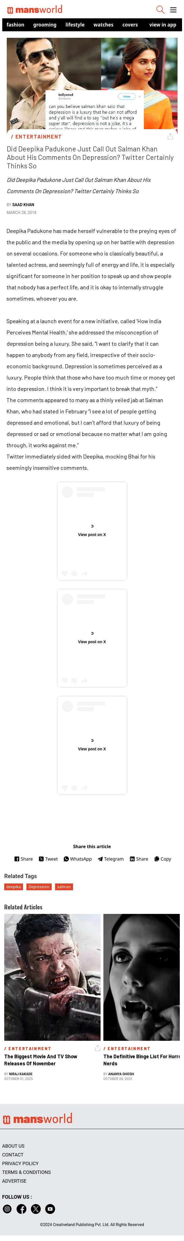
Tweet (48, 859)
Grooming (45, 24)
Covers (130, 24)
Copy (162, 859)
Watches (103, 24)
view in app (162, 24)
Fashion (15, 24)
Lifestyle (75, 24)
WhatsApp (77, 859)
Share (23, 859)
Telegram (110, 859)
